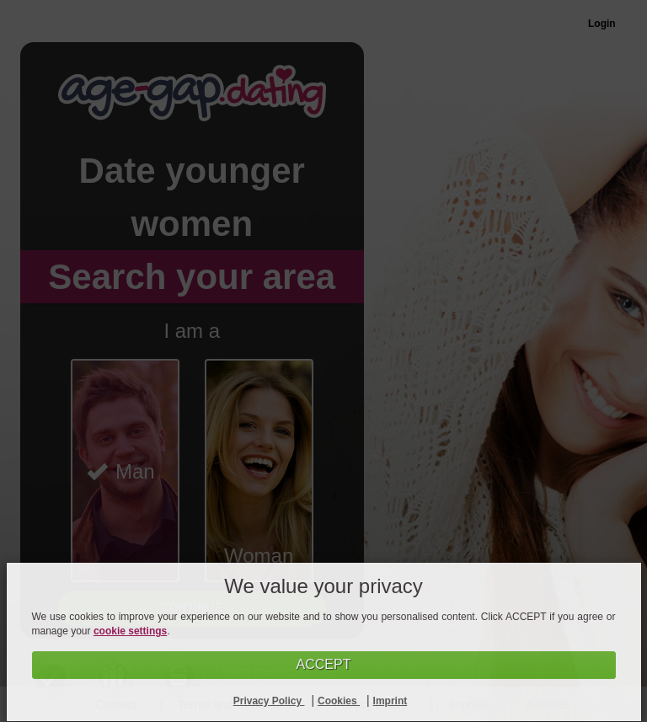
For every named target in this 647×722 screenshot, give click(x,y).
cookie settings (130, 631)
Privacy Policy (269, 701)
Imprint (390, 701)
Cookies (339, 701)
